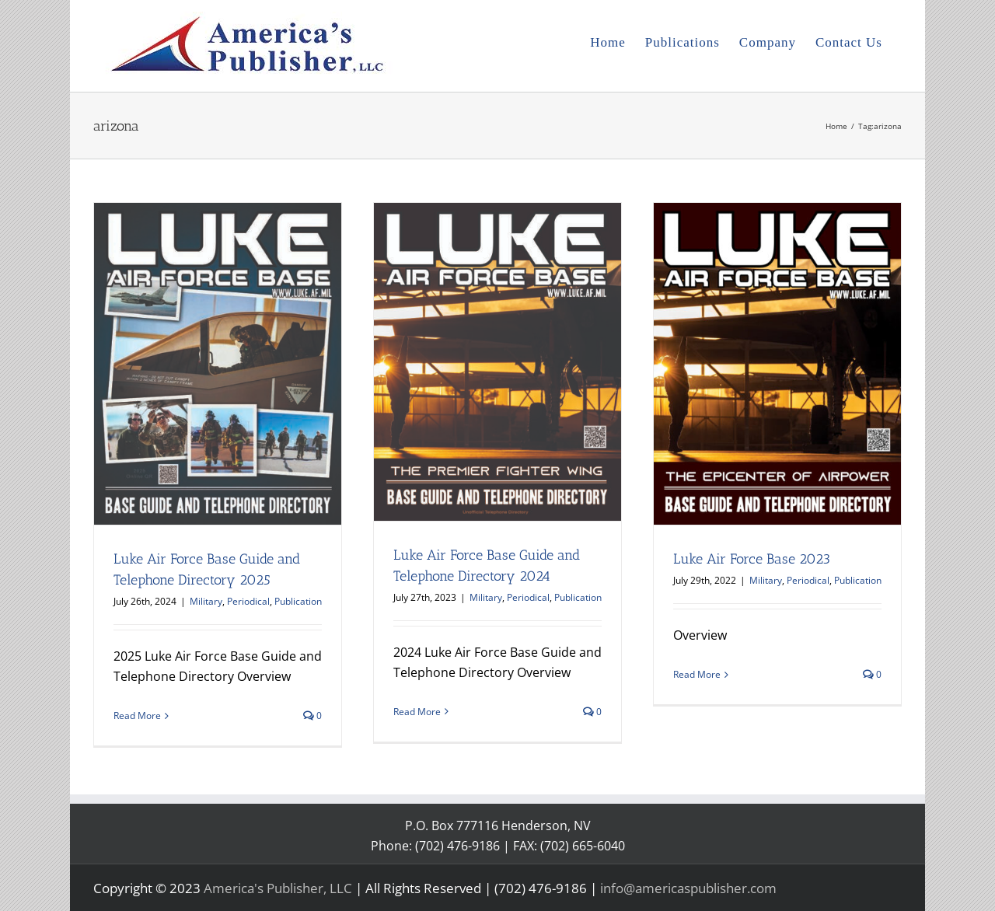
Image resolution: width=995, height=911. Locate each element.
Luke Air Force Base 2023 (751, 558)
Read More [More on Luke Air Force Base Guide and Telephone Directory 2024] (417, 711)
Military (206, 601)
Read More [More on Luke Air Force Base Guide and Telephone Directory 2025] (137, 715)
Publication (298, 601)
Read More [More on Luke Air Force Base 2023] (697, 674)
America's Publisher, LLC (278, 888)
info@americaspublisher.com (688, 888)
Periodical (248, 601)
